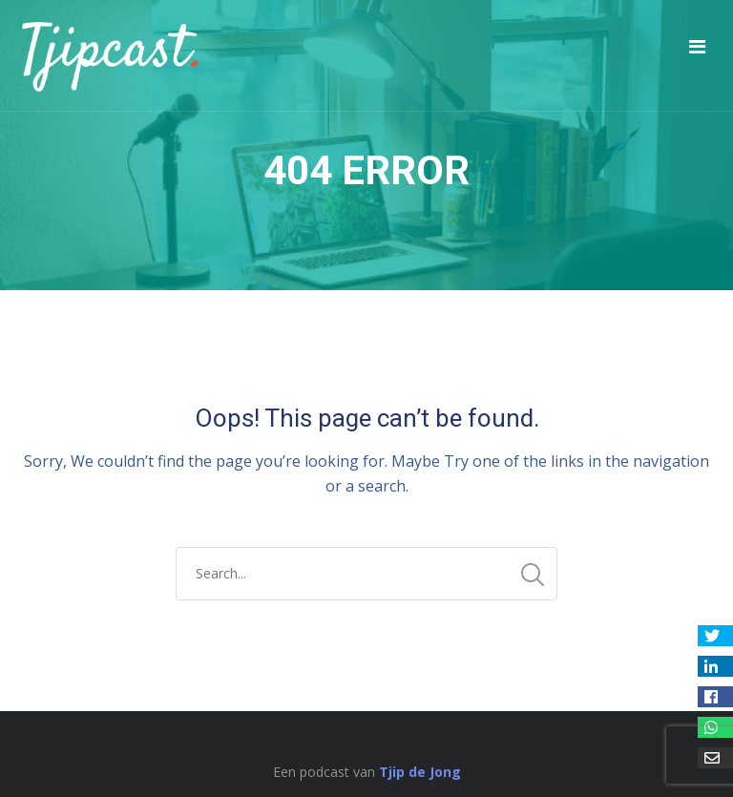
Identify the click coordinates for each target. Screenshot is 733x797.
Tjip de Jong (420, 772)
